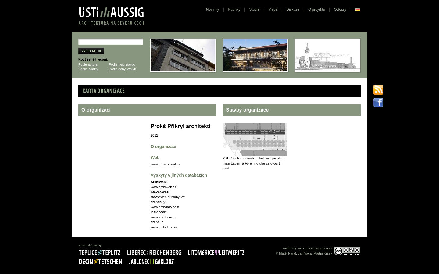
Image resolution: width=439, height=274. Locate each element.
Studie (254, 9)
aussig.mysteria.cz (318, 248)
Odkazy (340, 9)
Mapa (272, 9)
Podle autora (87, 64)
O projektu (316, 9)
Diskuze (292, 9)
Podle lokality (88, 69)
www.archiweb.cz (163, 187)
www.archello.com (164, 227)
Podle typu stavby (122, 64)
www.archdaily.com (165, 207)
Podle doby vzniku (122, 69)
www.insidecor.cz (163, 217)
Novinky (212, 9)
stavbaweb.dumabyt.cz (168, 197)
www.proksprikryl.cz (165, 164)
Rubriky (234, 9)
